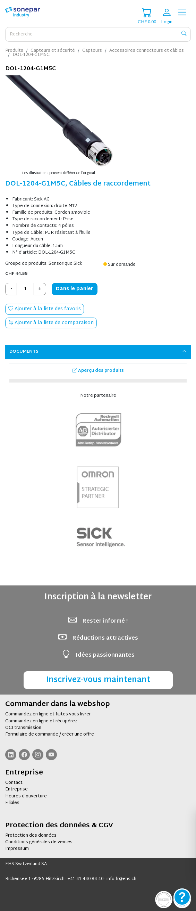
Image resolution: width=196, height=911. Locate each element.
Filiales (12, 803)
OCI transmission (23, 728)
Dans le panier (74, 289)
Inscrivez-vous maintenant (98, 680)
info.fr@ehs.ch (121, 879)
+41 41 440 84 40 (85, 879)
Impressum (17, 849)
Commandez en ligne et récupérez (41, 721)
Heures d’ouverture (26, 796)
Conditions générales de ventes (39, 842)
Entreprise (16, 789)
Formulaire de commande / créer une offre (49, 734)
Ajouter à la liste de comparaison (51, 323)
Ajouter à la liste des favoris (44, 309)
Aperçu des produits (98, 371)
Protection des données (31, 835)
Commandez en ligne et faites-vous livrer (48, 714)
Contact (14, 783)
